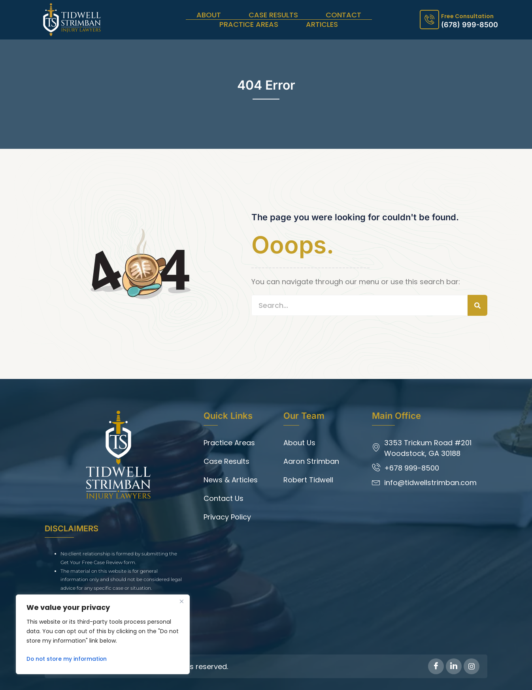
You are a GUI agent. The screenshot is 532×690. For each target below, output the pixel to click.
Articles (322, 24)
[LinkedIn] (454, 666)
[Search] (477, 305)
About (208, 15)
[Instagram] (471, 666)
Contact (343, 15)
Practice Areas (248, 24)
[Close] (181, 601)
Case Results (273, 15)
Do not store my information (67, 659)
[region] (103, 634)
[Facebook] (436, 666)
